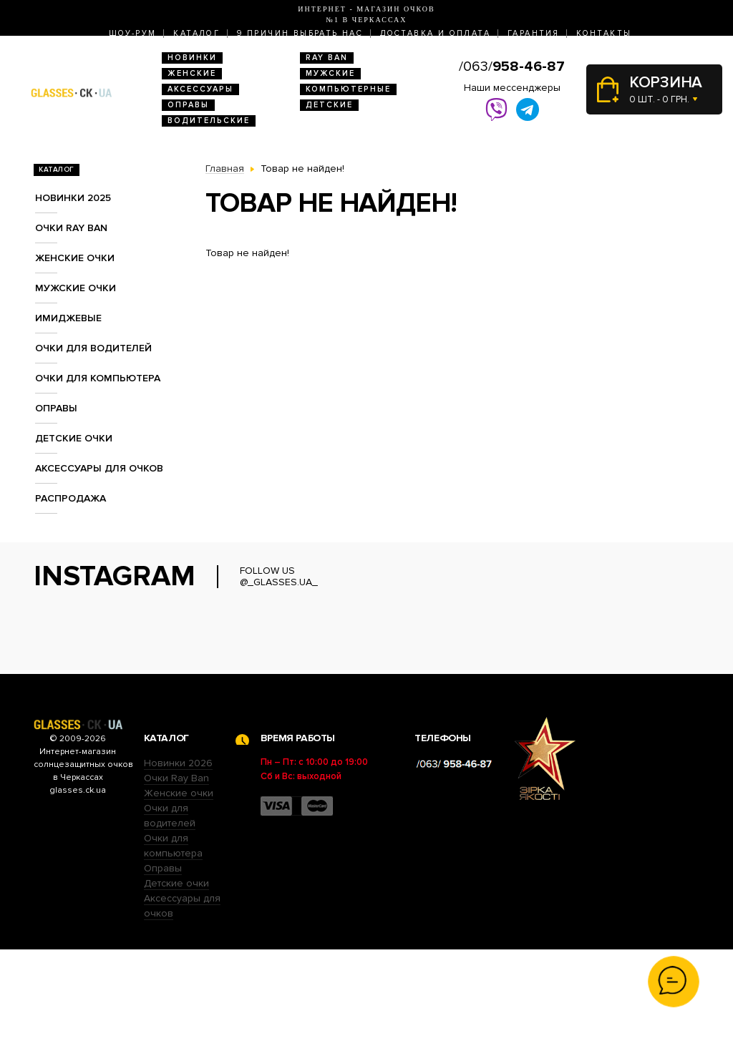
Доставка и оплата (435, 33)
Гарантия (533, 33)
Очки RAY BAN (71, 228)
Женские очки (75, 258)
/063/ (512, 66)
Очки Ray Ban (176, 870)
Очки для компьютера (97, 378)
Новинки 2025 (73, 198)
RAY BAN (327, 57)
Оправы (188, 104)
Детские (329, 104)
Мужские (330, 73)
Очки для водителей (93, 348)
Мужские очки (75, 288)
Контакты (603, 33)
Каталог (196, 33)
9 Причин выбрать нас (300, 33)
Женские (192, 73)
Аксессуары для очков (99, 468)
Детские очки (73, 438)
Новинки (192, 57)
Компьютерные (348, 89)
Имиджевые (68, 318)
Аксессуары (200, 89)
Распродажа (70, 498)
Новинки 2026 (178, 855)
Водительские (209, 120)
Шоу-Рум (133, 33)
